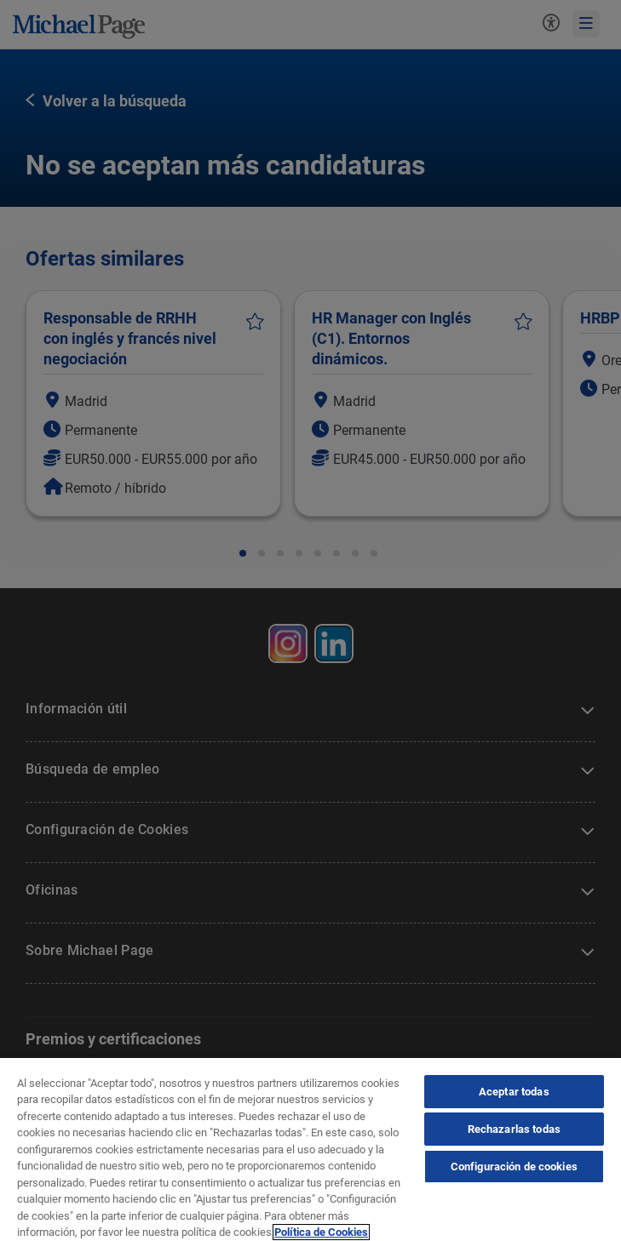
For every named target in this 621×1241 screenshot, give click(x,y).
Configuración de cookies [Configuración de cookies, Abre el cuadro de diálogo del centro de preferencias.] (514, 1166)
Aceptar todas (514, 1091)
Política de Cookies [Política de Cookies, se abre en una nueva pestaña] (321, 1232)
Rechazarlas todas (514, 1129)
